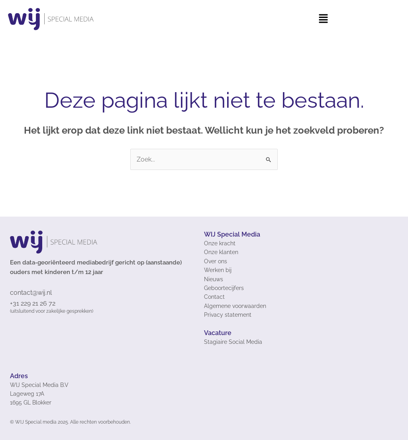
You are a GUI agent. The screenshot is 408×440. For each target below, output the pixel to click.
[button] (323, 19)
